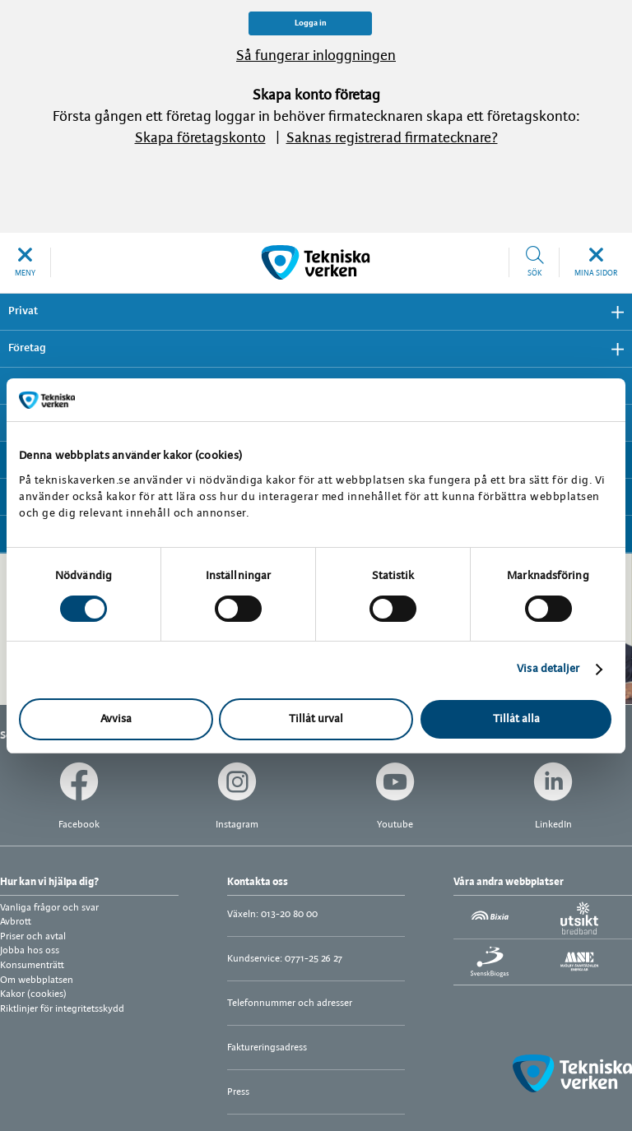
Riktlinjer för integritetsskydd (62, 1009)
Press (238, 1092)
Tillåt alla (516, 719)
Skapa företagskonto (200, 138)
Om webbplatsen (36, 980)
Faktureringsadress (267, 1047)
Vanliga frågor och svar (49, 907)
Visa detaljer (548, 669)
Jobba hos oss (29, 950)
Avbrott (15, 921)
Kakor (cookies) (33, 994)
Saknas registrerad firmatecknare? (392, 138)
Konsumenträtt (32, 965)
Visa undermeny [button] (611, 312)
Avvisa (116, 719)
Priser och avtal (33, 936)
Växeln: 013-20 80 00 (272, 914)
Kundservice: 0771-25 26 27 (284, 958)
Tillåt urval (316, 719)
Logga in (311, 23)
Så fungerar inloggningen (316, 56)
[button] (25, 262)
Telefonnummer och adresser (289, 1003)
